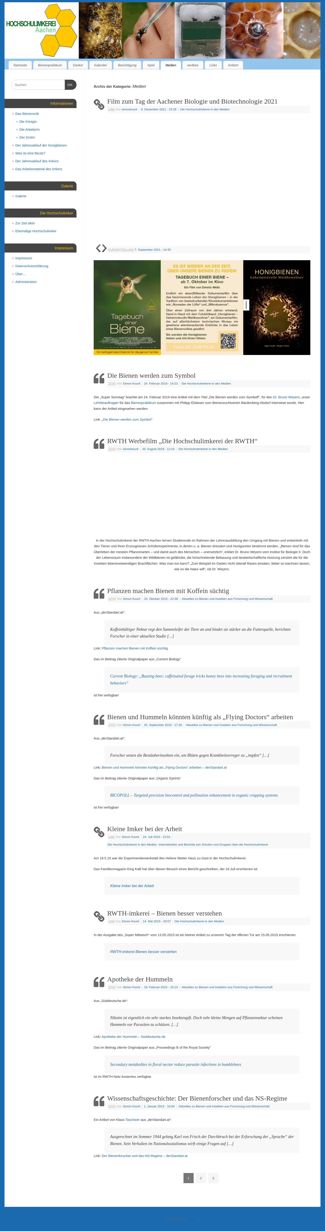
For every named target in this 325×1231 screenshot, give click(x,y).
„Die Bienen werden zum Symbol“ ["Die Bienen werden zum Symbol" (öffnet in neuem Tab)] (127, 419)
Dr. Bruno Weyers (286, 397)
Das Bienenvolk (27, 114)
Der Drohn (27, 137)
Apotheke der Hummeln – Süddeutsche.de (133, 1037)
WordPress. (208, 1219)
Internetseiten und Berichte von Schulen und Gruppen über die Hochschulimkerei (213, 844)
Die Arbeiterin (29, 129)
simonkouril (129, 109)
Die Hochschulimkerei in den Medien (205, 109)
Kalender (100, 65)
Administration (26, 282)
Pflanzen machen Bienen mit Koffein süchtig (168, 590)
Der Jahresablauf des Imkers (37, 161)
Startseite (20, 65)
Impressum (23, 258)
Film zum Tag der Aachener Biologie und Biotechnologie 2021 (192, 101)
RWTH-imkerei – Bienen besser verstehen (164, 913)
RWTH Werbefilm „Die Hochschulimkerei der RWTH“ (182, 441)
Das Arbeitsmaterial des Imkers (38, 169)
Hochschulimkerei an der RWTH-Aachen (136, 1219)
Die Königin (28, 121)
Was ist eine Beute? (30, 153)
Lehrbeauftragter (106, 403)
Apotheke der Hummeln (140, 979)
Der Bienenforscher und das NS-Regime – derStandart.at (145, 1156)
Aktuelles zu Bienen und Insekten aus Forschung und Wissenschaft (227, 598)
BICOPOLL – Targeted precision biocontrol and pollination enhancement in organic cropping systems (194, 795)
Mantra (192, 1219)
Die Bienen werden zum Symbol (151, 375)
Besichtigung (127, 65)
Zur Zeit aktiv (25, 223)
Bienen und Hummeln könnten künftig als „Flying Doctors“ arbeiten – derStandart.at (164, 767)
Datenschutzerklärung (31, 266)
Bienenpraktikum (50, 65)
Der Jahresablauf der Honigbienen (41, 145)
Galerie (20, 196)
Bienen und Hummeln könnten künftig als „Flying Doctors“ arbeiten (200, 717)
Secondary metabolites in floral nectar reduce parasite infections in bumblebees (175, 1064)
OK (69, 84)
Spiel (151, 65)
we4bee (192, 65)
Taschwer (132, 1120)
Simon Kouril (131, 383)
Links (213, 65)
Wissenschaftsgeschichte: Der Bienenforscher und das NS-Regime (197, 1098)
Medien (171, 65)
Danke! (78, 65)
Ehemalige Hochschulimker (35, 231)
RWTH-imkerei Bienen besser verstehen (143, 952)
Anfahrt (233, 65)
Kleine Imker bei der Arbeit (144, 828)
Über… (20, 274)
